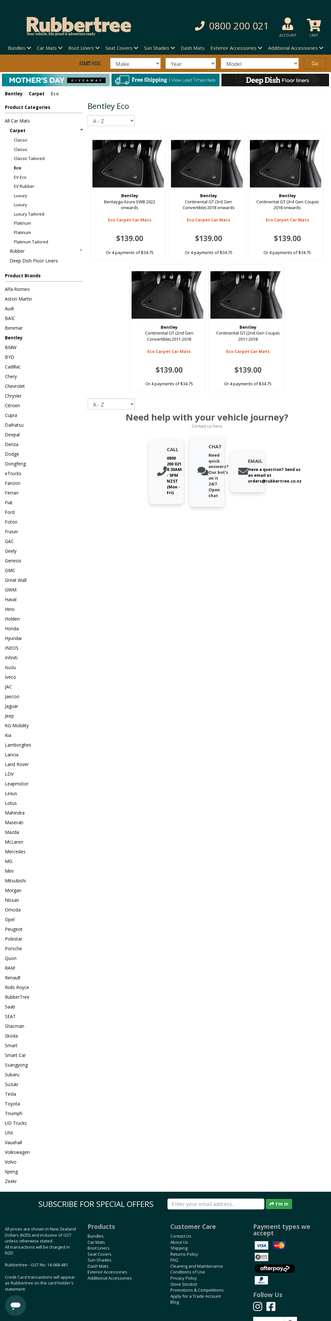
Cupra (11, 415)
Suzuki (11, 1084)
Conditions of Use (187, 1272)
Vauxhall (13, 1142)
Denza (11, 444)
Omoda (13, 910)
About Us (179, 1242)
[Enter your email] (215, 1203)
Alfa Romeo (17, 289)
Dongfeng (15, 464)
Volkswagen (17, 1152)
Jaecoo (12, 696)
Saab (10, 1007)
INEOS (11, 648)
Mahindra (15, 813)
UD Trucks (16, 1123)
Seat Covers (100, 1254)
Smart (11, 1045)
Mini (9, 871)
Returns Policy (184, 1254)
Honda (12, 628)
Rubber (46, 251)
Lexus (11, 793)
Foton (11, 522)
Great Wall (16, 580)
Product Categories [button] (27, 107)
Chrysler (13, 396)
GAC (9, 541)
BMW (10, 347)
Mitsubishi (15, 881)
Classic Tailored (29, 158)
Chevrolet (15, 386)
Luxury (20, 195)
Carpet (37, 94)
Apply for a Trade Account (195, 1296)
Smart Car (15, 1055)
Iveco (10, 677)
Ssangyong (16, 1065)
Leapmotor (16, 784)
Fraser (11, 531)
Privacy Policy (183, 1278)
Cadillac (13, 367)
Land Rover (17, 764)
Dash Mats (193, 48)
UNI (9, 1133)
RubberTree (17, 997)
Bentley (14, 94)
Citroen (12, 405)
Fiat (9, 502)
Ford (10, 512)
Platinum (22, 223)
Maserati (14, 822)
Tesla (10, 1094)
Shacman (14, 1026)
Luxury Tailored (29, 214)
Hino (10, 609)
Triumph (13, 1113)
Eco (17, 168)
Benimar (14, 328)
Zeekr (11, 1181)
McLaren (14, 842)
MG (8, 861)
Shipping (178, 1248)
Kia (8, 735)
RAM (10, 968)
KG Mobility (17, 725)
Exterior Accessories (107, 1272)
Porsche (13, 948)
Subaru (12, 1074)
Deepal (12, 434)
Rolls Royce (17, 987)
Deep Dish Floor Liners (34, 261)
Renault (13, 978)
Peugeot (14, 929)
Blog (174, 1302)
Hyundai (13, 638)
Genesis (13, 561)
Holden (12, 619)
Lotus (11, 803)
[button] (229, 26)
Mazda (12, 832)
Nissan (12, 900)
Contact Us (180, 1236)
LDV (9, 774)
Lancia (11, 754)
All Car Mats (17, 121)
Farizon (12, 483)
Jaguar (11, 706)
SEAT (10, 1016)
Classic (20, 140)
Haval (10, 599)
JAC (8, 687)
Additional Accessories (110, 1278)
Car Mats (96, 1242)
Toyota (12, 1104)
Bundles (96, 1236)
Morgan (13, 890)
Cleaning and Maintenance (196, 1266)
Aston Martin (18, 299)
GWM (10, 590)
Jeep (9, 716)
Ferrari (11, 493)
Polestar (13, 939)
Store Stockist (183, 1284)
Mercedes (15, 851)
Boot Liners (99, 1248)
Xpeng (11, 1171)
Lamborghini (18, 745)
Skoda (11, 1036)
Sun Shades (100, 1260)
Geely (10, 551)
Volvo (10, 1162)
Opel (10, 919)
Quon (10, 958)
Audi (9, 308)
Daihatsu (14, 425)
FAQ (174, 1260)
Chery (11, 376)
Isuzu (10, 667)
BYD (9, 357)
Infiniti (11, 658)
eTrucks (13, 473)
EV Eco (20, 177)
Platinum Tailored (31, 242)
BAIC (10, 318)
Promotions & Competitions (197, 1290)
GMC (10, 570)
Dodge (12, 454)
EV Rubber (24, 186)
